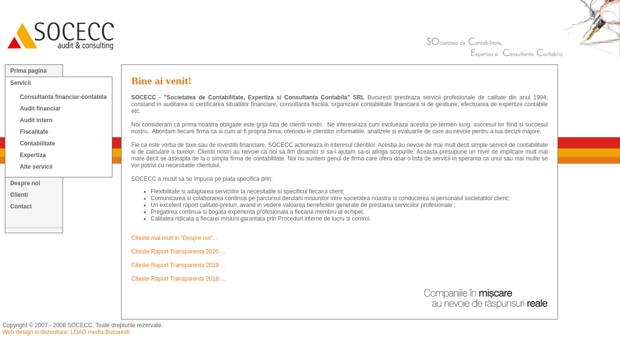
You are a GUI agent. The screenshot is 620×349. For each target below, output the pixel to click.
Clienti (19, 194)
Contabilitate (37, 143)
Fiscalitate (34, 131)
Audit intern (36, 120)
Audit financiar (40, 108)
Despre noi (25, 183)
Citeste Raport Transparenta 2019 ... (178, 265)
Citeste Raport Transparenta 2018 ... (178, 278)
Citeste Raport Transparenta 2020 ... (178, 251)
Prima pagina (28, 70)
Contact (21, 206)
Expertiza (33, 155)
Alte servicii (36, 166)
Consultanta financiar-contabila (63, 97)
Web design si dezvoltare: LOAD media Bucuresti (66, 332)
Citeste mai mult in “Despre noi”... (174, 238)
